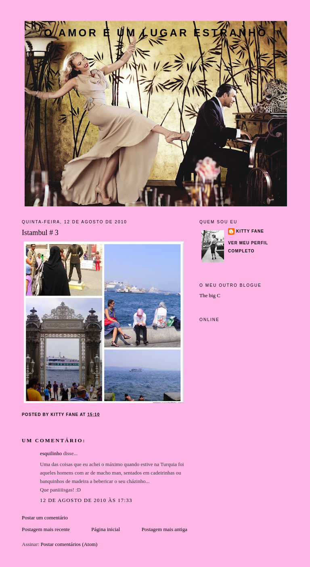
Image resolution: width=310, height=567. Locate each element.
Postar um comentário (45, 517)
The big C (209, 295)
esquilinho (51, 453)
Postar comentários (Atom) (69, 544)
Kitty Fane (250, 231)
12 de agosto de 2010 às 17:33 (86, 500)
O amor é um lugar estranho (156, 32)
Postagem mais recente (46, 529)
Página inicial (105, 529)
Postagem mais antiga (164, 529)
